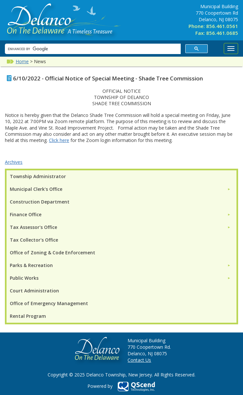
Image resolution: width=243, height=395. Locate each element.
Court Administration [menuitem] (34, 291)
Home (22, 61)
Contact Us (139, 360)
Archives (14, 162)
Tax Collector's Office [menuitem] (34, 240)
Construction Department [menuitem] (39, 202)
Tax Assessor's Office (33, 227)
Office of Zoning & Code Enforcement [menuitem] (52, 252)
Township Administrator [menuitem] (38, 176)
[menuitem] (120, 189)
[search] (92, 49)
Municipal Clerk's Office (36, 189)
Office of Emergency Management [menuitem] (49, 303)
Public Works (24, 278)
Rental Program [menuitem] (28, 316)
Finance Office (25, 214)
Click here (59, 140)
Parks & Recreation (31, 265)
